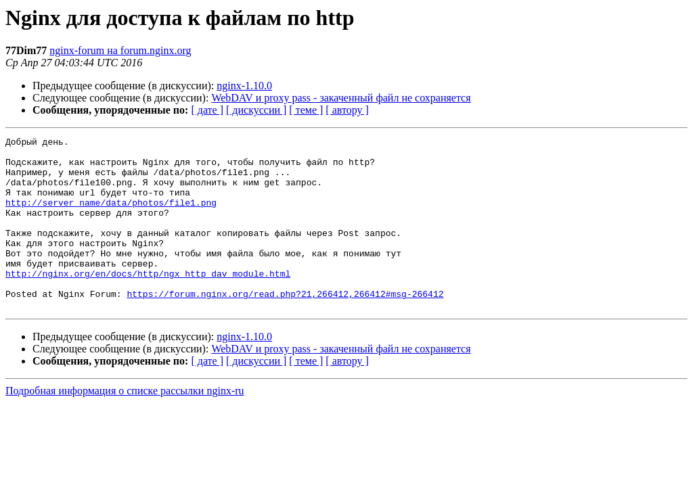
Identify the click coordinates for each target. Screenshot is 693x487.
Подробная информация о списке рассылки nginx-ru (124, 425)
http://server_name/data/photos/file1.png (111, 216)
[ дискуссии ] (256, 110)
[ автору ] (347, 110)
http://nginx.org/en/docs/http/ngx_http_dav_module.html (147, 302)
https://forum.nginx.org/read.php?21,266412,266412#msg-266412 (285, 326)
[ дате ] (207, 110)
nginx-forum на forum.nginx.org (120, 50)
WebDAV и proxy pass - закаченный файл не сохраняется (340, 97)
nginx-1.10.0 (244, 85)
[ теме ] (306, 110)
